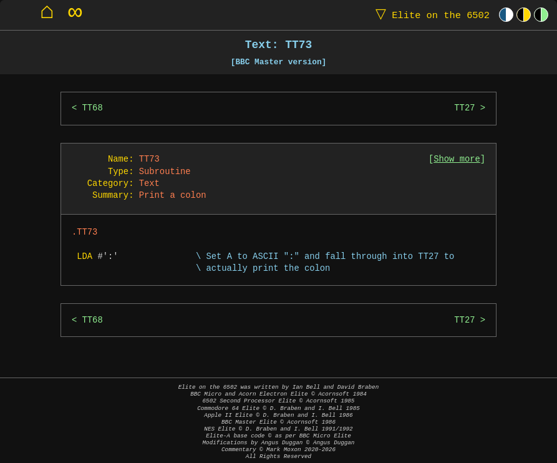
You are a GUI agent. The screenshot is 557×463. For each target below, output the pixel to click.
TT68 (92, 108)
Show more (456, 159)
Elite (430, 14)
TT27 (464, 108)
